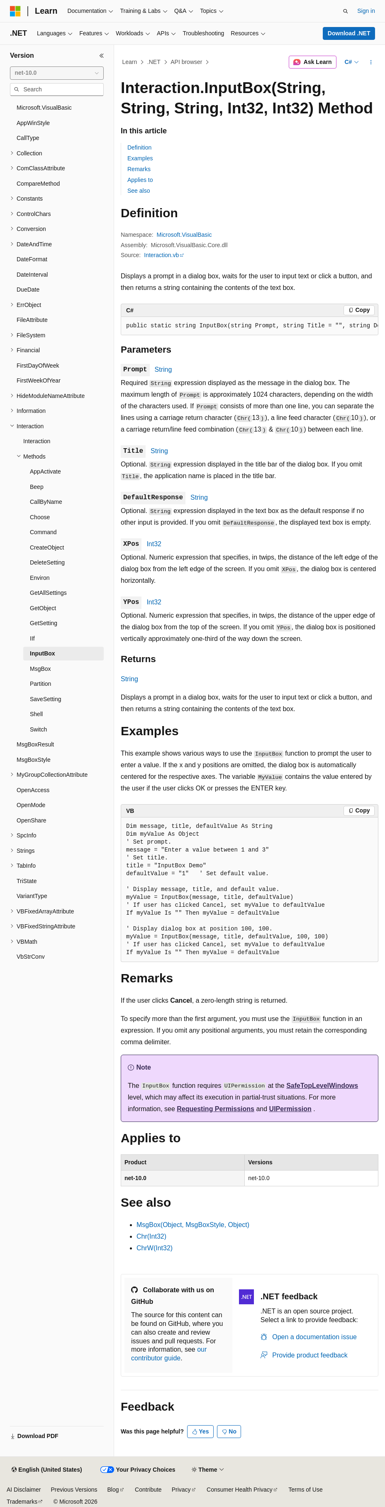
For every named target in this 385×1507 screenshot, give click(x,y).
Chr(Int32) (151, 1236)
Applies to (140, 180)
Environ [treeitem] (39, 577)
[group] (249, 326)
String (163, 369)
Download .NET (349, 33)
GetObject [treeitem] (43, 608)
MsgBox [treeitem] (40, 668)
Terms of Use (305, 1489)
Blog (113, 1489)
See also (138, 190)
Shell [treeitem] (36, 714)
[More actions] (371, 62)
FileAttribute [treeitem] (32, 320)
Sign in (366, 10)
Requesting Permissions (215, 1108)
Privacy (181, 1489)
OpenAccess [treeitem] (33, 790)
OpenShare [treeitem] (31, 820)
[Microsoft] (15, 11)
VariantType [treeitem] (32, 896)
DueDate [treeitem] (28, 289)
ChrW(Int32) (154, 1248)
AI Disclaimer (24, 1489)
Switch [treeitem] (38, 729)
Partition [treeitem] (40, 683)
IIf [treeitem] (32, 638)
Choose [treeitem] (40, 517)
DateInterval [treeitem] (32, 274)
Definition (139, 147)
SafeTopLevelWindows (322, 1085)
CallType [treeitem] (28, 138)
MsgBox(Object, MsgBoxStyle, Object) (192, 1224)
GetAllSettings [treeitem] (48, 592)
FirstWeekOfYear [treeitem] (39, 380)
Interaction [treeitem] (36, 441)
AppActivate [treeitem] (45, 471)
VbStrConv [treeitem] (31, 956)
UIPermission (290, 1108)
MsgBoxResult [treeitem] (35, 744)
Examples (140, 158)
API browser (186, 62)
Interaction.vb (161, 255)
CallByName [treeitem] (46, 501)
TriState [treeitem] (27, 881)
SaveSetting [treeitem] (45, 699)
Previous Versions (74, 1489)
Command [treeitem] (43, 532)
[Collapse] (101, 55)
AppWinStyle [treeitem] (33, 123)
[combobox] (57, 73)
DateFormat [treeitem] (32, 259)
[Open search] (345, 11)
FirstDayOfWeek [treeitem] (38, 365)
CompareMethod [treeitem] (38, 183)
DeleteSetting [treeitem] (47, 562)
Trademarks (22, 1501)
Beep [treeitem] (37, 487)
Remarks (139, 169)
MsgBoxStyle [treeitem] (34, 759)
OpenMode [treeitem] (31, 805)
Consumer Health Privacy (240, 1489)
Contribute (148, 1489)
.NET (154, 62)
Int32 (153, 543)
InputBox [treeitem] (42, 653)
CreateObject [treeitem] (47, 547)
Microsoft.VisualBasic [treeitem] (44, 107)
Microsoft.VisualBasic (184, 234)
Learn (129, 62)
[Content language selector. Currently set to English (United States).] (47, 1470)
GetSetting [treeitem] (43, 623)
